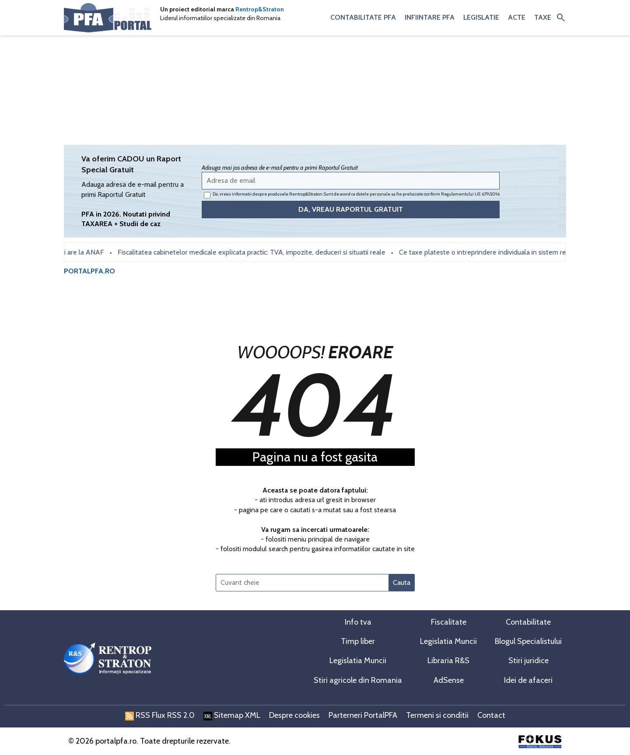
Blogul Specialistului (528, 641)
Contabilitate (528, 622)
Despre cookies (294, 715)
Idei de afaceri (528, 680)
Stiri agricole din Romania (358, 680)
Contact (491, 715)
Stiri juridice (528, 660)
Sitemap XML (231, 715)
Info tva (358, 622)
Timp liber (358, 641)
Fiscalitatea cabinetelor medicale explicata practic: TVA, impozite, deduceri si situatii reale (254, 252)
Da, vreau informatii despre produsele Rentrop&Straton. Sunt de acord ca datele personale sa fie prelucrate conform (352, 195)
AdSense (449, 680)
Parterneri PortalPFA (363, 715)
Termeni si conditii (437, 715)
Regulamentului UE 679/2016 (470, 194)
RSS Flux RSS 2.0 (160, 715)
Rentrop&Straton (259, 9)
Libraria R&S (448, 660)
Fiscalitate (448, 622)
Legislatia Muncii (448, 641)
